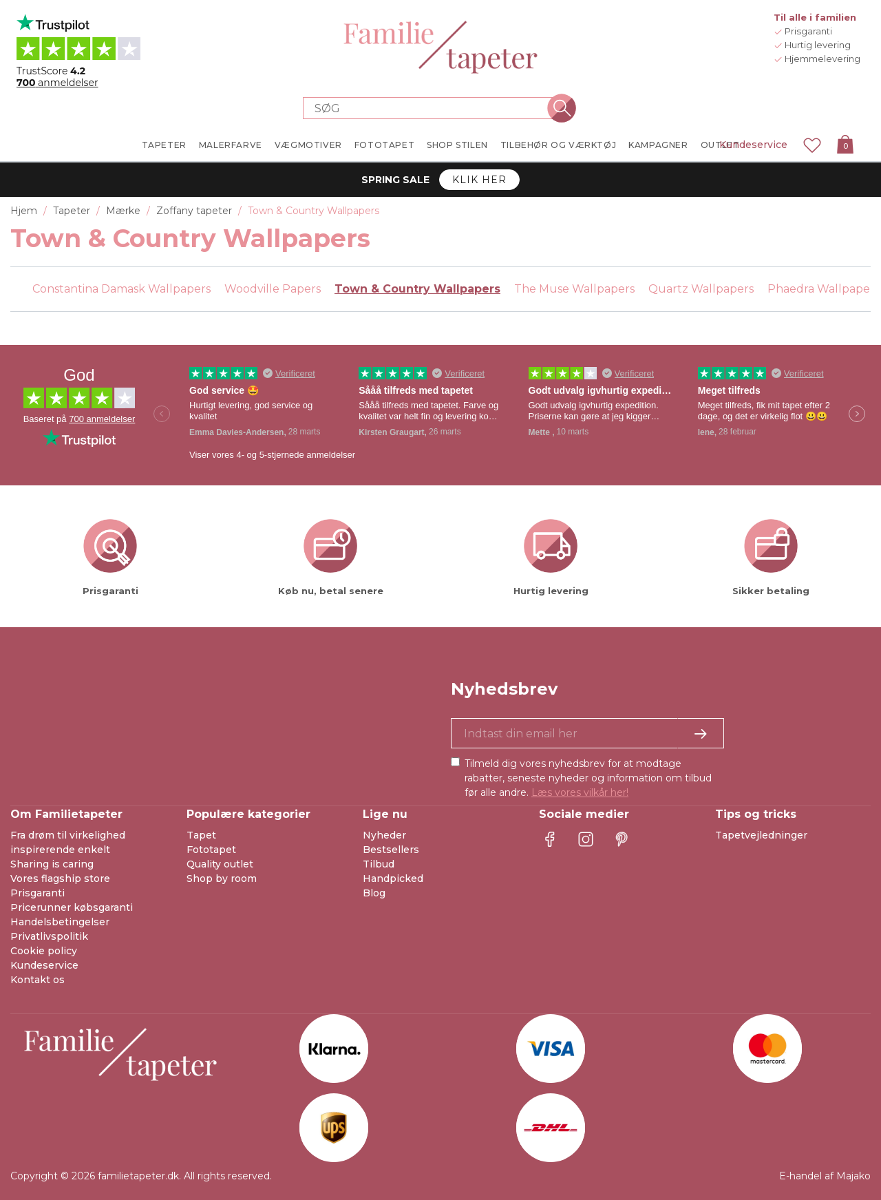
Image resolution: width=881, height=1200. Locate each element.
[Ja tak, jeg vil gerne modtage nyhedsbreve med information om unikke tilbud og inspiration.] (587, 733)
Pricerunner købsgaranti (71, 907)
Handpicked (393, 878)
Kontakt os (37, 979)
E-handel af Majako (825, 1176)
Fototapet (211, 849)
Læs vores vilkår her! (579, 792)
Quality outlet (220, 864)
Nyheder (384, 835)
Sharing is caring (52, 864)
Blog (374, 893)
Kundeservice (753, 144)
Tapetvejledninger (761, 835)
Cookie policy (43, 951)
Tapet (201, 835)
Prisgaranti (37, 893)
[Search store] (432, 108)
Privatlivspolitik (49, 936)
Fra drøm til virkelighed (67, 835)
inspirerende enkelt (60, 849)
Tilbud (378, 864)
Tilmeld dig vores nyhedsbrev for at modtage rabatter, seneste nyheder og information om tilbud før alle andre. (588, 778)
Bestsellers (391, 849)
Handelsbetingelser (59, 922)
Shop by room (222, 878)
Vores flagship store (60, 878)
